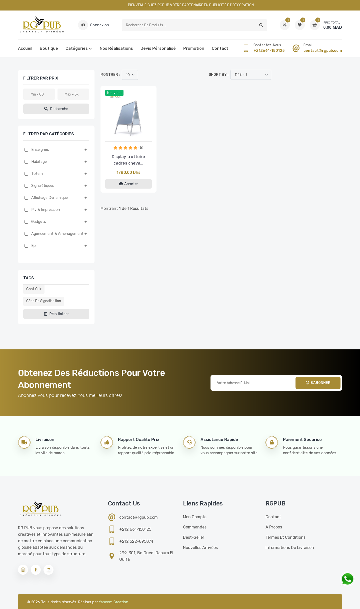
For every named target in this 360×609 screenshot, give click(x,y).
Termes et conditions (286, 537)
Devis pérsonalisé (158, 48)
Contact (220, 48)
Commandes (194, 527)
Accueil (25, 48)
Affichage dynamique (49, 197)
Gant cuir (34, 289)
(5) (140, 148)
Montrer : (110, 75)
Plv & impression (45, 209)
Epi (33, 245)
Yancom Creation (113, 602)
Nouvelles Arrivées (200, 547)
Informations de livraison (290, 547)
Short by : (218, 75)
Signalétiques (42, 185)
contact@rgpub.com (323, 50)
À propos (274, 527)
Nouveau (114, 93)
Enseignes (40, 149)
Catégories (77, 48)
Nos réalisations (116, 48)
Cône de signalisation (43, 301)
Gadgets (38, 221)
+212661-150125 (269, 50)
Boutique (49, 48)
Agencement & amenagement (57, 233)
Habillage (39, 161)
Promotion (193, 48)
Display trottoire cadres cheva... (128, 160)
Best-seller (193, 537)
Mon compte (194, 516)
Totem (37, 173)
